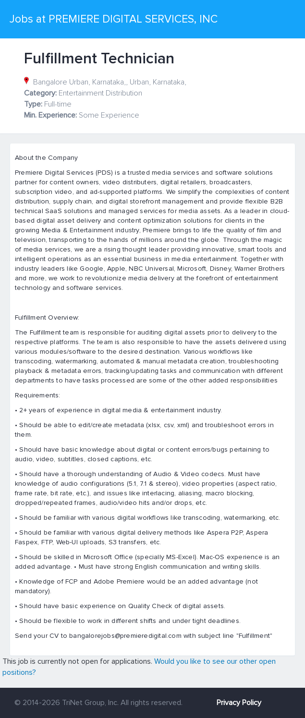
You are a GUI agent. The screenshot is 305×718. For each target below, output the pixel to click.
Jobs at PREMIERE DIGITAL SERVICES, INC (114, 19)
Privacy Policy (239, 702)
